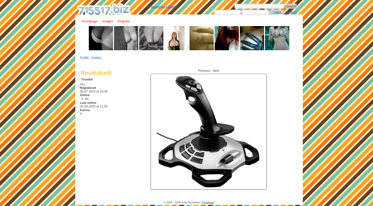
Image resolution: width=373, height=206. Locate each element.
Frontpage (90, 21)
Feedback (208, 202)
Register (291, 12)
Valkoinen (158, 7)
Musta (172, 7)
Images (107, 21)
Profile (84, 57)
